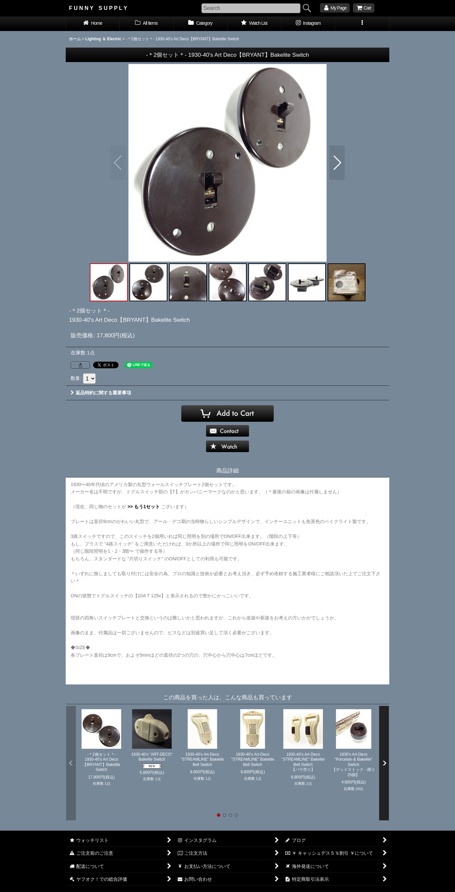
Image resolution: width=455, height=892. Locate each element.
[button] (362, 24)
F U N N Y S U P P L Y (98, 8)
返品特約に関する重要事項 (101, 392)
